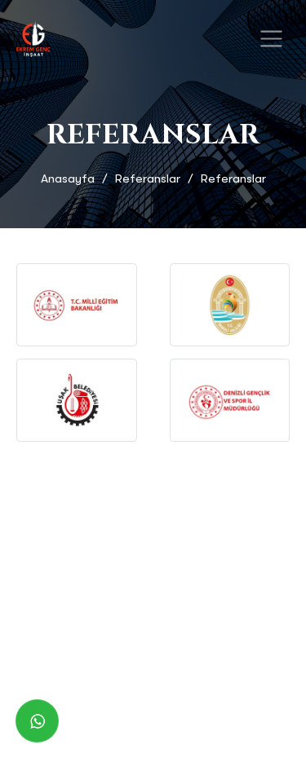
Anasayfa (68, 178)
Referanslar (147, 178)
